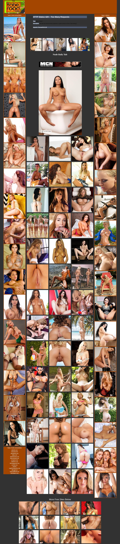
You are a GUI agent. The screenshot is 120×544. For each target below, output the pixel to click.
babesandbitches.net (14, 471)
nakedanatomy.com (14, 456)
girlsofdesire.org (14, 453)
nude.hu (14, 466)
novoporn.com (14, 460)
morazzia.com (14, 451)
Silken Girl (14, 455)
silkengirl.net (14, 470)
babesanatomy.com (14, 458)
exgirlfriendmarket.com (14, 468)
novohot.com (15, 465)
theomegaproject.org (14, 463)
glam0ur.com (15, 450)
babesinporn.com (15, 473)
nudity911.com (14, 461)
